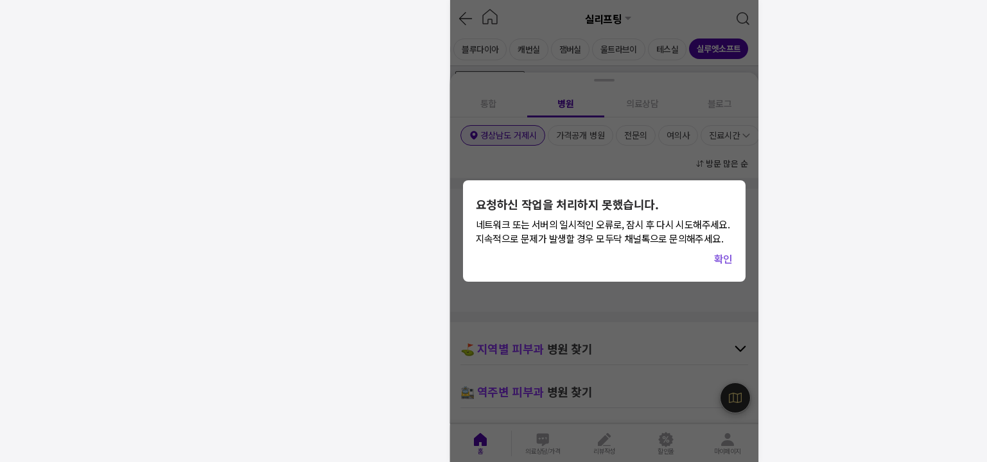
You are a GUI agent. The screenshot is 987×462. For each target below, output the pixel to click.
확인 (723, 258)
